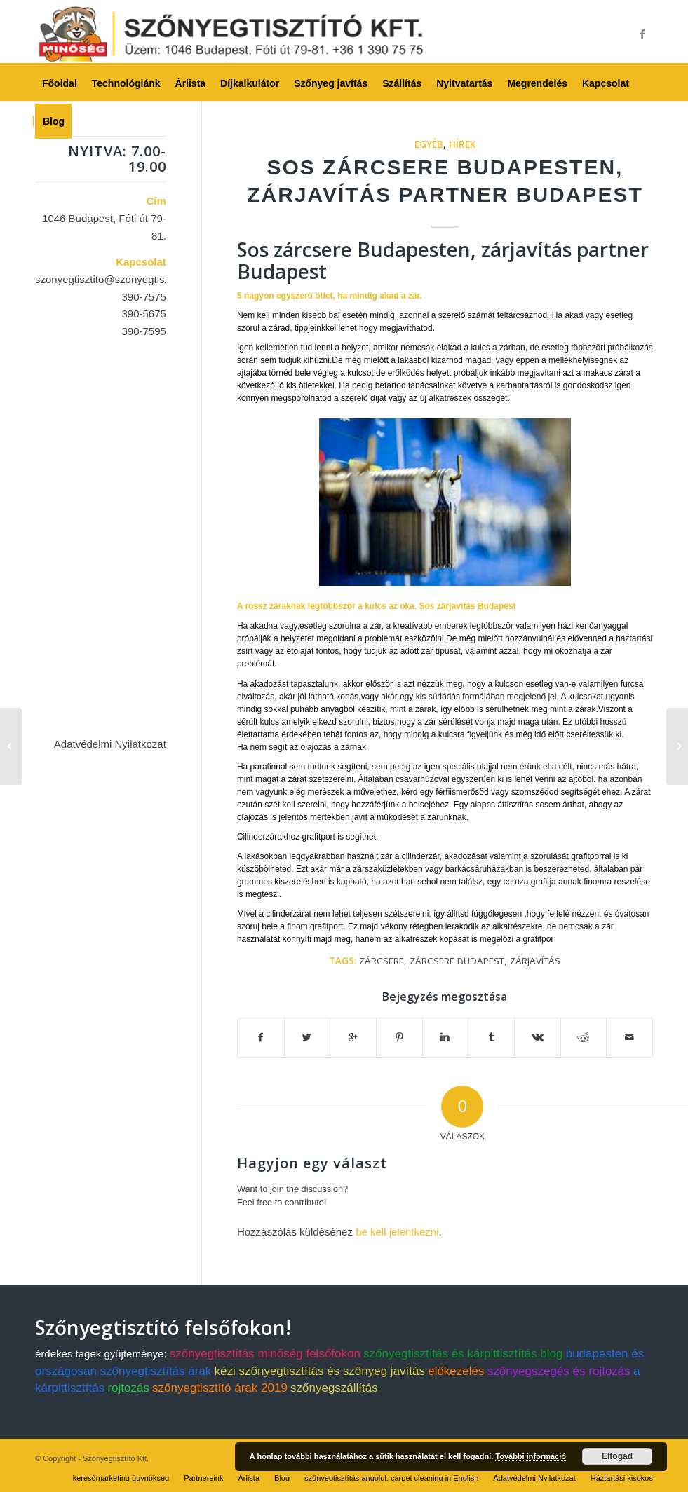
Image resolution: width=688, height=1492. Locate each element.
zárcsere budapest (457, 960)
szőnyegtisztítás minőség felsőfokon (265, 1353)
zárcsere (381, 960)
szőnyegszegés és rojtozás (558, 1371)
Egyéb (428, 144)
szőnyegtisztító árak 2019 (220, 1388)
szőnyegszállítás (334, 1388)
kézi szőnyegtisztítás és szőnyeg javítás (320, 1371)
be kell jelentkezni (397, 1232)
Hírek (462, 144)
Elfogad (617, 1456)
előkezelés (456, 1371)
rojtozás (128, 1388)
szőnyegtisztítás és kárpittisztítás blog (462, 1353)
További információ (530, 1456)
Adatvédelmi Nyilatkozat (110, 744)
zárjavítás (535, 960)
